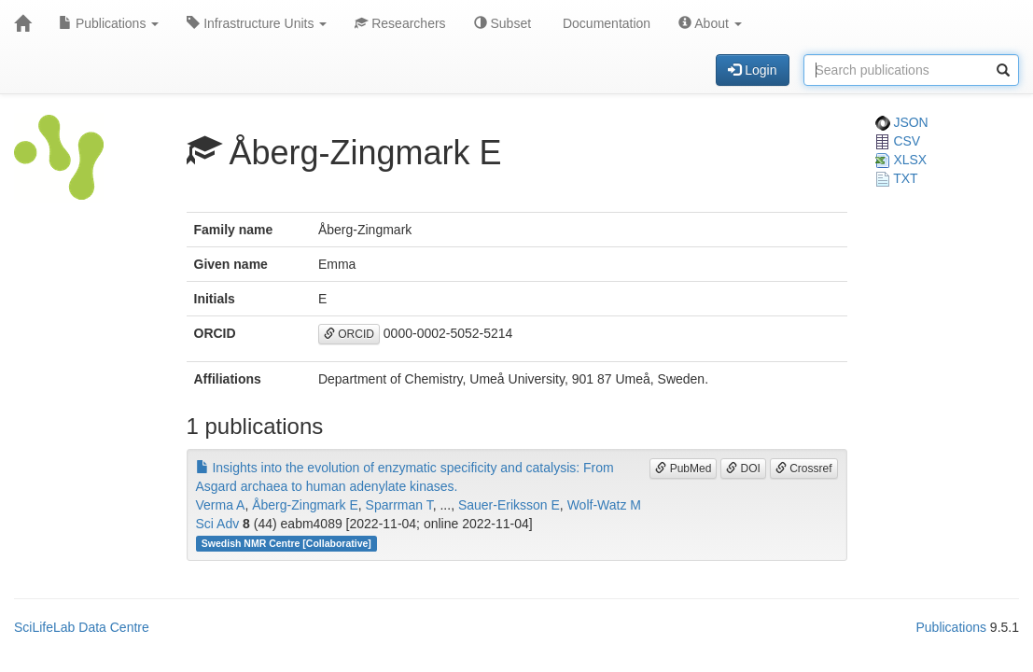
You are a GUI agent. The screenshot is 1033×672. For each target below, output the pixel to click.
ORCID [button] (349, 334)
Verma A (220, 504)
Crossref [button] (803, 468)
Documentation (604, 23)
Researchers (400, 23)
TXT (896, 178)
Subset (502, 23)
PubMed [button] (683, 468)
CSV (898, 140)
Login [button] (752, 70)
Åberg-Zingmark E (305, 504)
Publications (109, 23)
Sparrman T (399, 504)
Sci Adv (218, 523)
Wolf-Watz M (604, 504)
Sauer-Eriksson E (509, 504)
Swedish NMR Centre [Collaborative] (286, 543)
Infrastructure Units (257, 23)
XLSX (901, 159)
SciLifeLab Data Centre (81, 627)
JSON (901, 122)
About (710, 23)
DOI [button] (743, 468)
